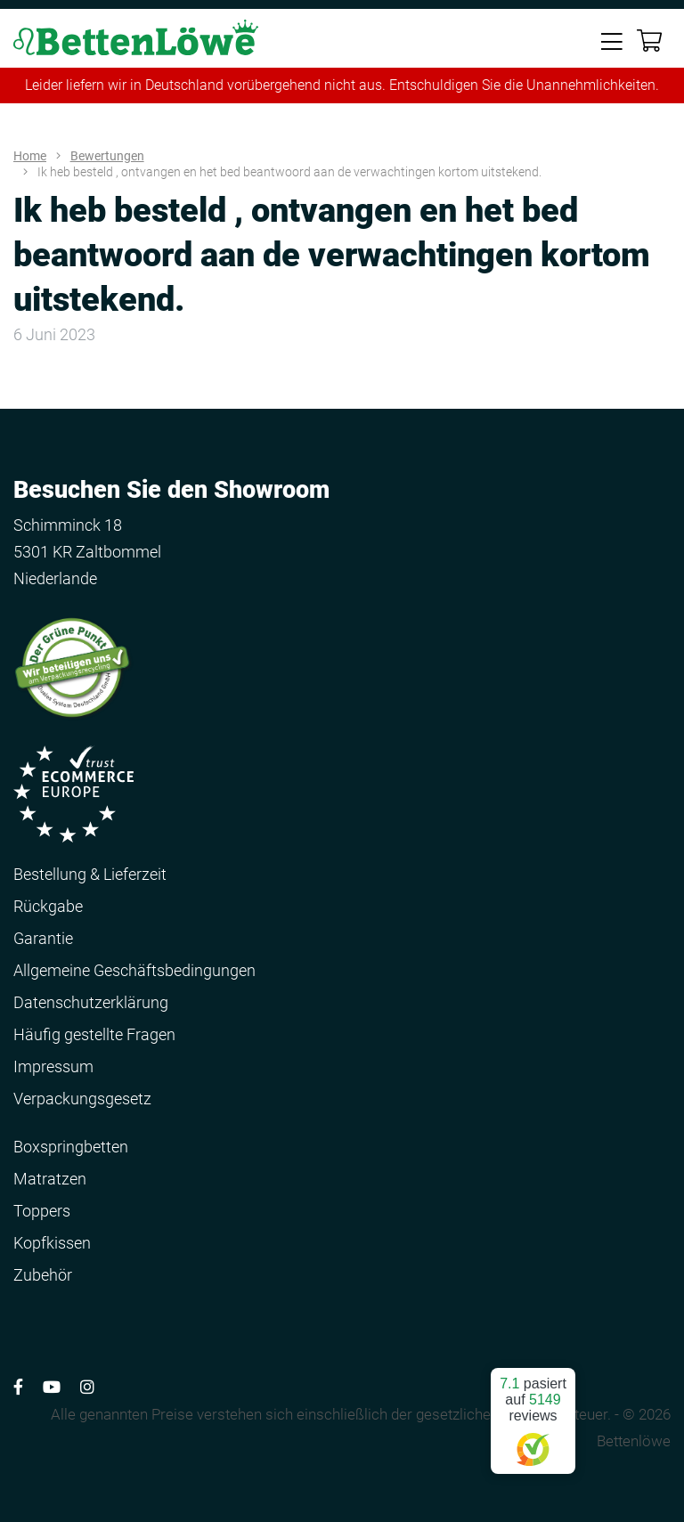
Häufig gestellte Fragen (94, 1034)
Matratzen (49, 1178)
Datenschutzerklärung (90, 1002)
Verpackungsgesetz (82, 1098)
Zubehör (42, 1275)
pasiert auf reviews (533, 1414)
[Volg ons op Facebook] (18, 1387)
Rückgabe (48, 906)
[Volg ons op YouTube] (52, 1387)
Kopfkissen (52, 1242)
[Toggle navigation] (612, 40)
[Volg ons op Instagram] (87, 1387)
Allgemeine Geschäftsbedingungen (134, 970)
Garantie (43, 938)
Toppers (41, 1210)
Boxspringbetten (70, 1146)
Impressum (53, 1066)
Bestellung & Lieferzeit (90, 874)
